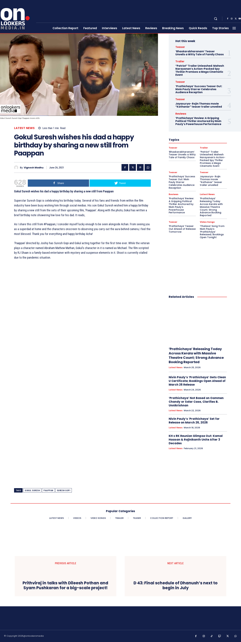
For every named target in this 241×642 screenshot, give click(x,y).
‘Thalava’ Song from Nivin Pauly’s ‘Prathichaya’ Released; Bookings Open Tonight (212, 231)
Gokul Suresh (32, 490)
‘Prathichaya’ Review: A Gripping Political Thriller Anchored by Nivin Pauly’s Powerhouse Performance (198, 121)
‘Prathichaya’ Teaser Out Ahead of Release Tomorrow (182, 228)
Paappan (48, 490)
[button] (216, 19)
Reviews (180, 113)
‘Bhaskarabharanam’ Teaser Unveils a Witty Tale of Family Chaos (199, 53)
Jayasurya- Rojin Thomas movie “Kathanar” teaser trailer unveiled (198, 105)
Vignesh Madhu (34, 167)
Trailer (179, 61)
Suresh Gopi (63, 490)
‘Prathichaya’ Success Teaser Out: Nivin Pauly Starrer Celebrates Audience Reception (198, 89)
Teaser (180, 47)
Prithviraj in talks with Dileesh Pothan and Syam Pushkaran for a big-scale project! (65, 585)
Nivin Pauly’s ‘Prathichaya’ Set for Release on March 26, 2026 (194, 420)
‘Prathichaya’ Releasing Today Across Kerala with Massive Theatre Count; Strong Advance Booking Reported (211, 207)
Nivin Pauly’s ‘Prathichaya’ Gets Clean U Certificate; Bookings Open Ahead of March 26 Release (197, 381)
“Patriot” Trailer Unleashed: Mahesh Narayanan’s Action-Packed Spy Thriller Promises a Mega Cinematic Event (199, 70)
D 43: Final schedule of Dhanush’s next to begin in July (176, 585)
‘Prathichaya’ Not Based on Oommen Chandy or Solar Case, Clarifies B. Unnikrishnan (196, 401)
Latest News (24, 128)
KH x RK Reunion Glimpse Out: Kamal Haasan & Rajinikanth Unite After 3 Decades (196, 439)
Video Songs (207, 222)
